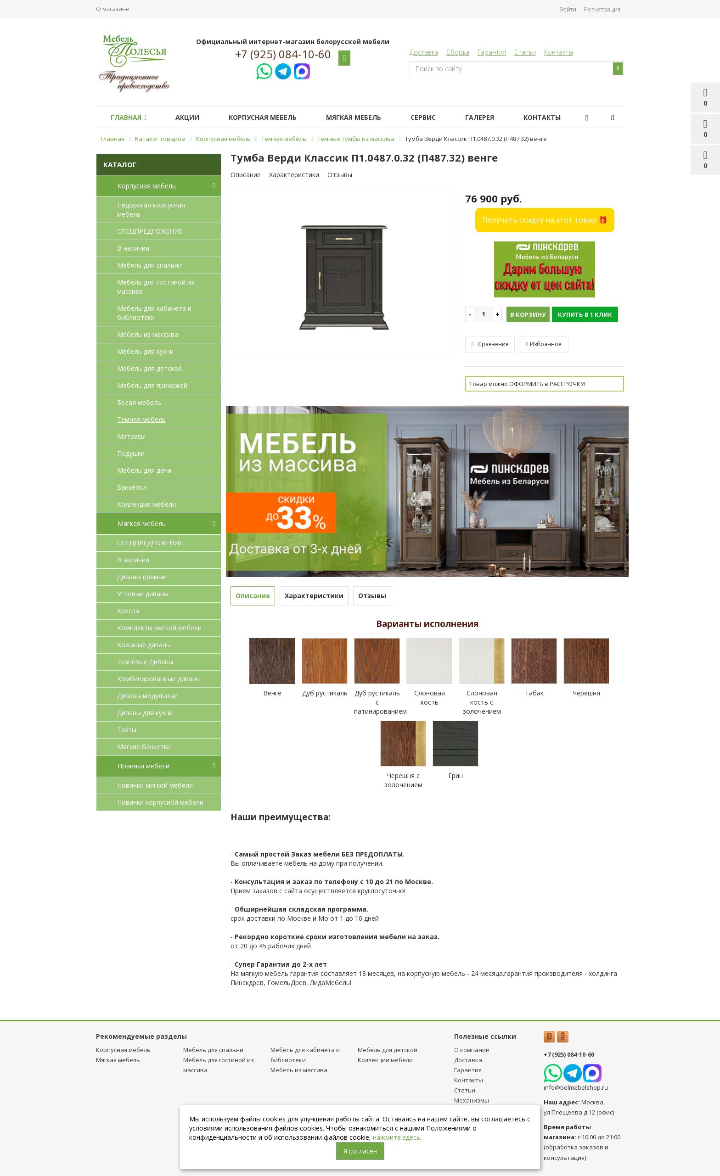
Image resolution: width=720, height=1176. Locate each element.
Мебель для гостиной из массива (155, 287)
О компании (471, 1050)
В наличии (133, 248)
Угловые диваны (143, 593)
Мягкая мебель (366, 117)
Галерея (499, 117)
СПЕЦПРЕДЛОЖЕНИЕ (150, 231)
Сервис (439, 117)
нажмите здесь (396, 1137)
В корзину (528, 314)
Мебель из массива (147, 334)
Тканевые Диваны (145, 661)
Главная (130, 117)
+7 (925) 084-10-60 (283, 54)
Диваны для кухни (145, 712)
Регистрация (602, 9)
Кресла (128, 610)
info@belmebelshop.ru (576, 1087)
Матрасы (131, 436)
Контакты (558, 52)
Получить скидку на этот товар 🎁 (545, 220)
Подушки (131, 453)
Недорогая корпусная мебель (151, 209)
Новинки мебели (168, 766)
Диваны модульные (147, 695)
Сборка (457, 52)
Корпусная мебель (272, 117)
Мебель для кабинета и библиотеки (154, 313)
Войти (567, 9)
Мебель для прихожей (152, 385)
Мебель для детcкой (149, 368)
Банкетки (131, 487)
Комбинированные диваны (159, 678)
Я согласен (360, 1151)
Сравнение (490, 344)
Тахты (126, 729)
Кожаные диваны (144, 644)
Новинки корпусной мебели (160, 802)
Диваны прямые (142, 576)
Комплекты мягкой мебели (159, 627)
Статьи (525, 52)
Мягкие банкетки (144, 746)
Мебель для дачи (144, 470)
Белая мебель (139, 402)
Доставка (424, 52)
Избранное (543, 344)
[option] (343, 272)
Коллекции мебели (146, 504)
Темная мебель (141, 419)
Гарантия (492, 52)
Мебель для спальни (149, 265)
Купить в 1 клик (585, 314)
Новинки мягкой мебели (155, 785)
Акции (193, 117)
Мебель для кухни (145, 351)
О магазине (112, 9)
